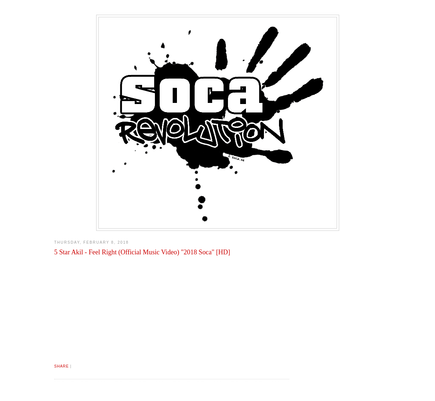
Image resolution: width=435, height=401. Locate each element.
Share (61, 366)
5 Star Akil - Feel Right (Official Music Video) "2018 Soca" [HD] (142, 252)
